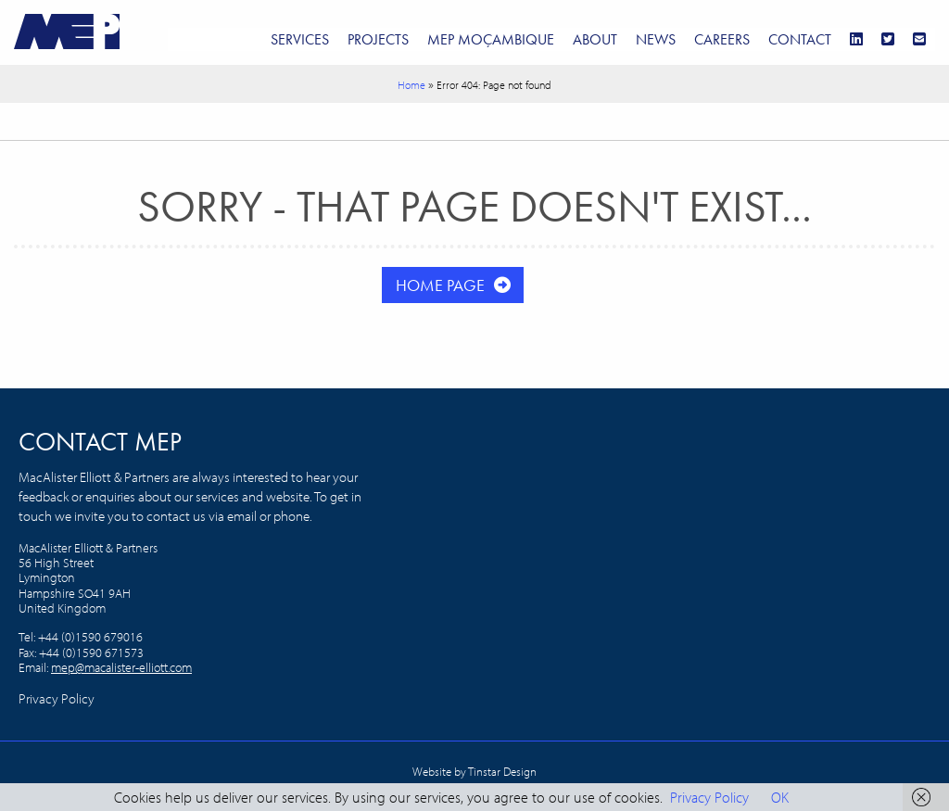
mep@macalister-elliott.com (121, 667)
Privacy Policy (57, 698)
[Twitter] (888, 39)
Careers (722, 39)
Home (411, 85)
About (595, 39)
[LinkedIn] (856, 39)
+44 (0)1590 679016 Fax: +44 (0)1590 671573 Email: (81, 652)
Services (300, 39)
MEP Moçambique (490, 39)
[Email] (919, 39)
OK (780, 797)
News (656, 39)
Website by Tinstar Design (474, 771)
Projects (378, 39)
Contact (799, 39)
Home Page (440, 285)
